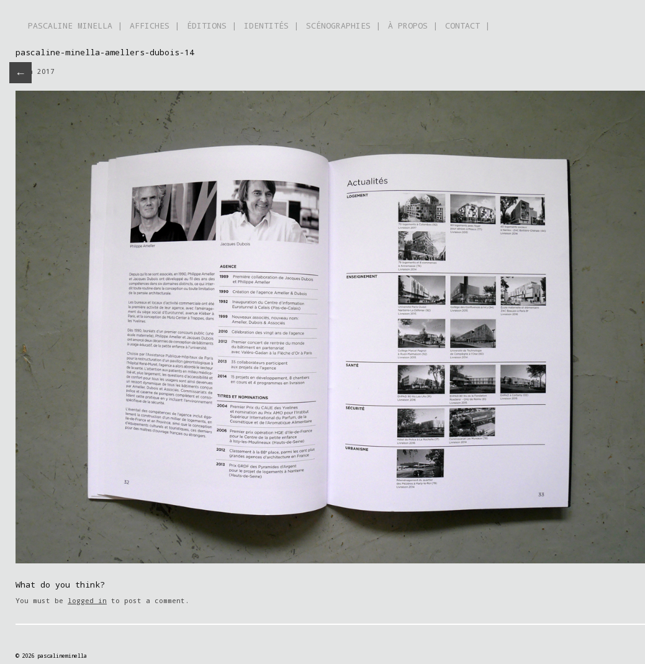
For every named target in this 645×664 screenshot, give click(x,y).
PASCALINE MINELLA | (75, 25)
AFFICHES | (154, 25)
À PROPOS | (413, 25)
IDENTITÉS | (271, 25)
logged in (87, 600)
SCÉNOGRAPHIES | (343, 25)
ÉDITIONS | (212, 25)
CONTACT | (467, 25)
